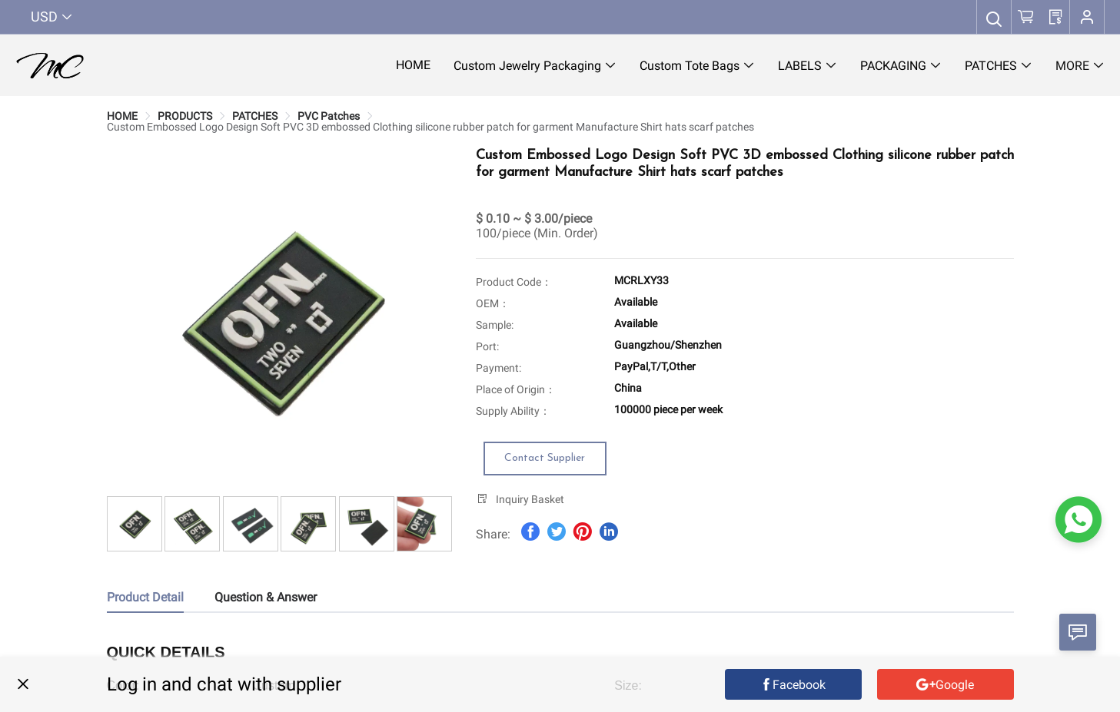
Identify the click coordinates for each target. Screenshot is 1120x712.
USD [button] (52, 16)
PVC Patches (328, 116)
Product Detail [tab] (145, 597)
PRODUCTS (185, 116)
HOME (122, 116)
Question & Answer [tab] (265, 597)
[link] (122, 116)
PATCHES (255, 116)
